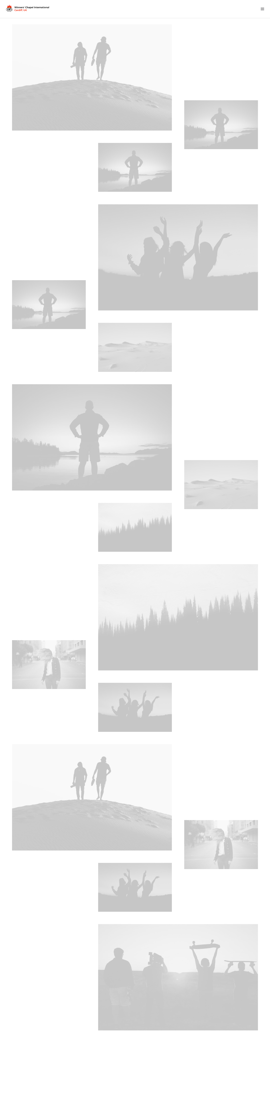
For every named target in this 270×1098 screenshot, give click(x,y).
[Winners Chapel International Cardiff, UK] (28, 9)
